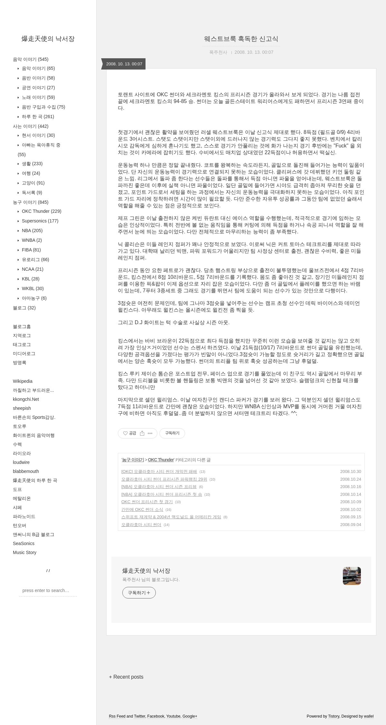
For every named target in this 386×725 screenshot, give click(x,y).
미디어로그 (24, 353)
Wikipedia (23, 381)
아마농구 (34, 298)
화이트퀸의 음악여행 (34, 435)
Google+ (190, 716)
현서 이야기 (38, 135)
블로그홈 (22, 326)
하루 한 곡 (37, 116)
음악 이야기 (30, 59)
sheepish (22, 408)
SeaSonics (23, 543)
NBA (31, 230)
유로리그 (35, 259)
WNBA (31, 240)
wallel (369, 716)
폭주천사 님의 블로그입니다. (151, 579)
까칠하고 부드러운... (33, 390)
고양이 (33, 182)
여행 (30, 173)
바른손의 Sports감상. (34, 417)
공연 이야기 (38, 87)
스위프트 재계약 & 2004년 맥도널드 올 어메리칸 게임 (171, 516)
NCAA (32, 269)
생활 (31, 163)
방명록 (19, 362)
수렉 (17, 444)
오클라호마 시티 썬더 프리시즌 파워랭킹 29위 (164, 479)
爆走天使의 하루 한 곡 (35, 480)
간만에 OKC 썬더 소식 (142, 509)
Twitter (139, 716)
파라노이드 (24, 516)
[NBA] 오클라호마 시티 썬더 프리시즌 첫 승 (161, 494)
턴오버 (19, 525)
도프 (17, 489)
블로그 (24, 307)
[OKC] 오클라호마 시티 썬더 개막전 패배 (159, 471)
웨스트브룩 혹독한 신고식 (241, 38)
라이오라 (22, 453)
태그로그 (22, 344)
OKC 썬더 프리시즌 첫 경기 (147, 501)
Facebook (156, 716)
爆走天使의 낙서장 (48, 38)
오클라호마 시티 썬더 (141, 524)
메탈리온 (22, 498)
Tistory (333, 716)
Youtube (173, 716)
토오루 (19, 426)
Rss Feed (117, 716)
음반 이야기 (38, 77)
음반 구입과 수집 (43, 106)
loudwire (21, 462)
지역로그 (22, 335)
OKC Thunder (41, 211)
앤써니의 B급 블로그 (33, 534)
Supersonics (40, 220)
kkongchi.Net (26, 399)
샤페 (17, 507)
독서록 (31, 192)
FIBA (31, 249)
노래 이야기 (38, 97)
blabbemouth (26, 471)
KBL (30, 278)
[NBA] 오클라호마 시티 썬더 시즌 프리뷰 (159, 486)
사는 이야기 (30, 126)
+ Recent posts (126, 677)
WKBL (32, 288)
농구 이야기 (30, 202)
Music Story (24, 552)
